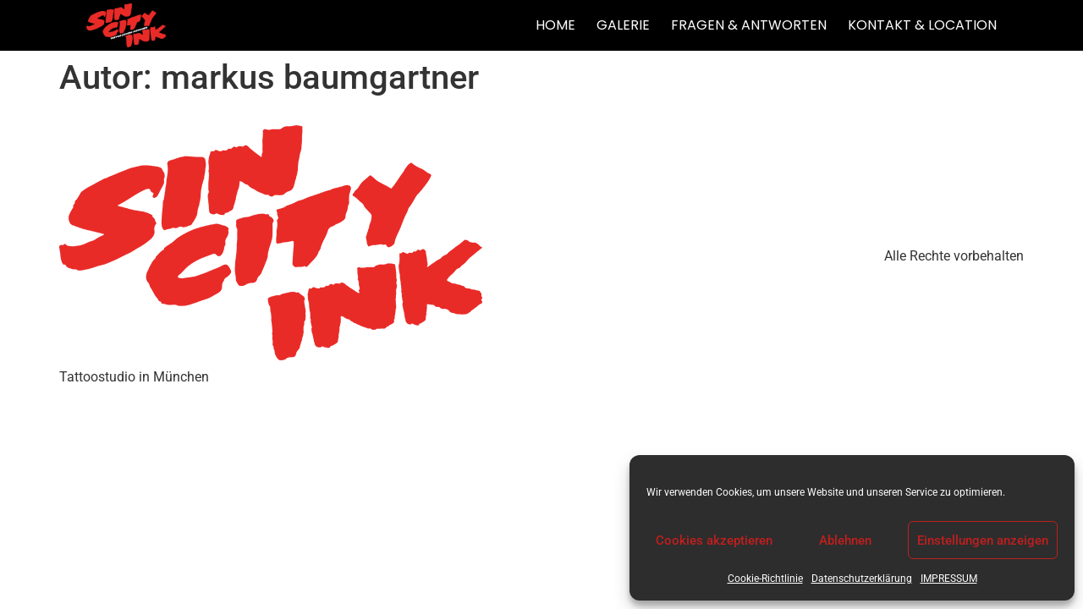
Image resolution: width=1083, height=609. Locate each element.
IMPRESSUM (949, 578)
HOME (555, 25)
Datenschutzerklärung (861, 578)
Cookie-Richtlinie (765, 578)
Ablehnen (845, 540)
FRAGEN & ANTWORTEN (749, 25)
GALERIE (623, 25)
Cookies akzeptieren (714, 540)
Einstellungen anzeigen (982, 540)
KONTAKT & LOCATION (922, 25)
